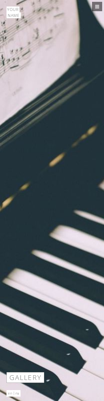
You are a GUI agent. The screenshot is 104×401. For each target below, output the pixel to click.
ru (17, 393)
